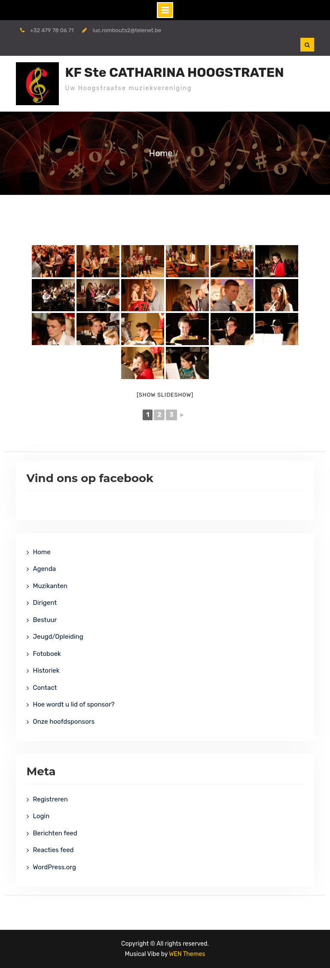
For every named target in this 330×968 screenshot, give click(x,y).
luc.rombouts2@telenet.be (127, 30)
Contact (45, 688)
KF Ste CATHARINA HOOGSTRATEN (174, 72)
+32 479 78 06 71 (52, 30)
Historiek (46, 670)
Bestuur (45, 620)
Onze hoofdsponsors (64, 721)
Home (42, 552)
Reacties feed (53, 850)
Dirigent (45, 603)
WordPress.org (54, 867)
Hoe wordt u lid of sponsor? (74, 704)
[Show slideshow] (165, 394)
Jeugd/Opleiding (58, 636)
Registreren (50, 799)
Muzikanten (50, 586)
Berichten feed (55, 833)
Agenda (44, 569)
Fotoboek (47, 654)
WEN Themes (187, 954)
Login (41, 816)
